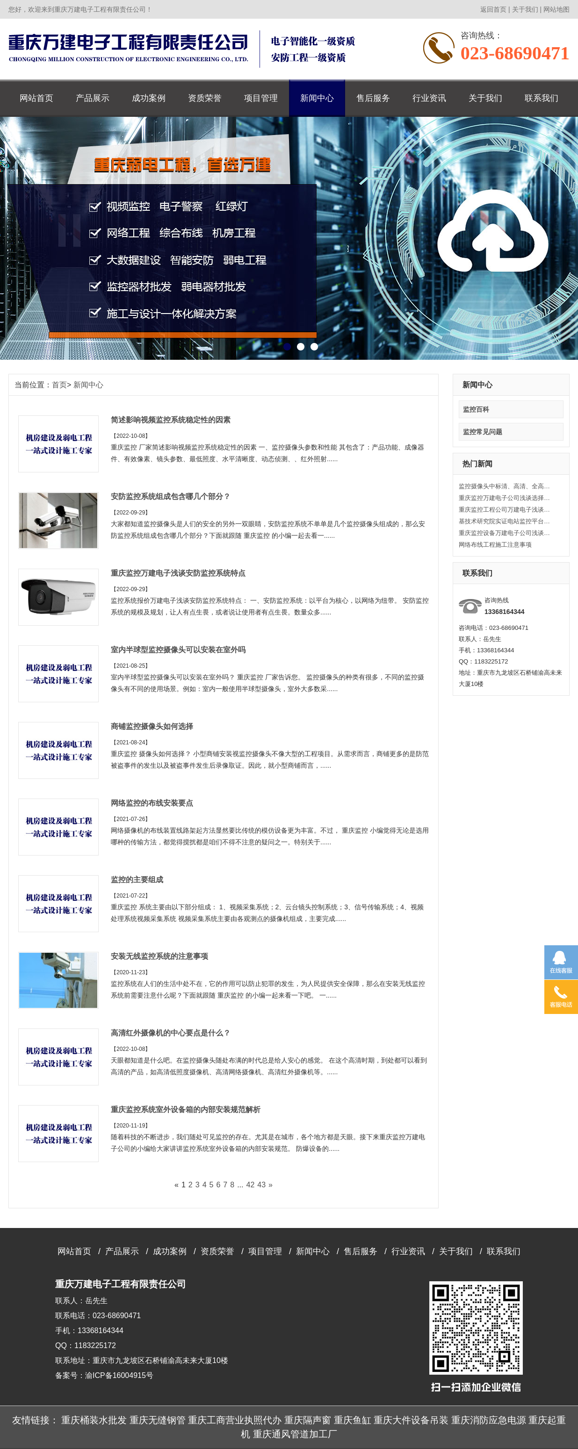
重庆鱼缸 (352, 1420)
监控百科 (476, 409)
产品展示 (92, 98)
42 (250, 1185)
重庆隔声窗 (307, 1420)
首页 (59, 385)
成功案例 (149, 98)
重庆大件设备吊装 (411, 1420)
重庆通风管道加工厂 (295, 1434)
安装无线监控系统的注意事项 (159, 956)
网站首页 (36, 98)
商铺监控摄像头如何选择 (152, 726)
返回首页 (493, 9)
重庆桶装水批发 (94, 1420)
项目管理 (261, 98)
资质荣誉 (205, 98)
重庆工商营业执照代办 (235, 1420)
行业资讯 (429, 98)
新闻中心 (317, 98)
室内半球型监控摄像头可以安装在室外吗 (178, 650)
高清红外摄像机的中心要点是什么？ (171, 1033)
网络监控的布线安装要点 (152, 803)
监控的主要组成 (137, 880)
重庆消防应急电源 (488, 1420)
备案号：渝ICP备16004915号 (104, 1375)
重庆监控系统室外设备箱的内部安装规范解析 (185, 1110)
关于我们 (525, 9)
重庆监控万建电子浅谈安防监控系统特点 (178, 573)
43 (261, 1185)
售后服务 (373, 98)
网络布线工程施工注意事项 (495, 544)
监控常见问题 (482, 431)
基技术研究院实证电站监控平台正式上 (505, 521)
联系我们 (541, 98)
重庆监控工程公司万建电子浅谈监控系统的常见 (505, 509)
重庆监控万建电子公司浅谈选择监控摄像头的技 (505, 497)
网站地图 (556, 9)
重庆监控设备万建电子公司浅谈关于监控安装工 (505, 532)
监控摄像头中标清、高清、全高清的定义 (505, 486)
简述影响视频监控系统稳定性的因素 (171, 420)
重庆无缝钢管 (158, 1420)
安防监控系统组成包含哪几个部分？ (171, 496)
